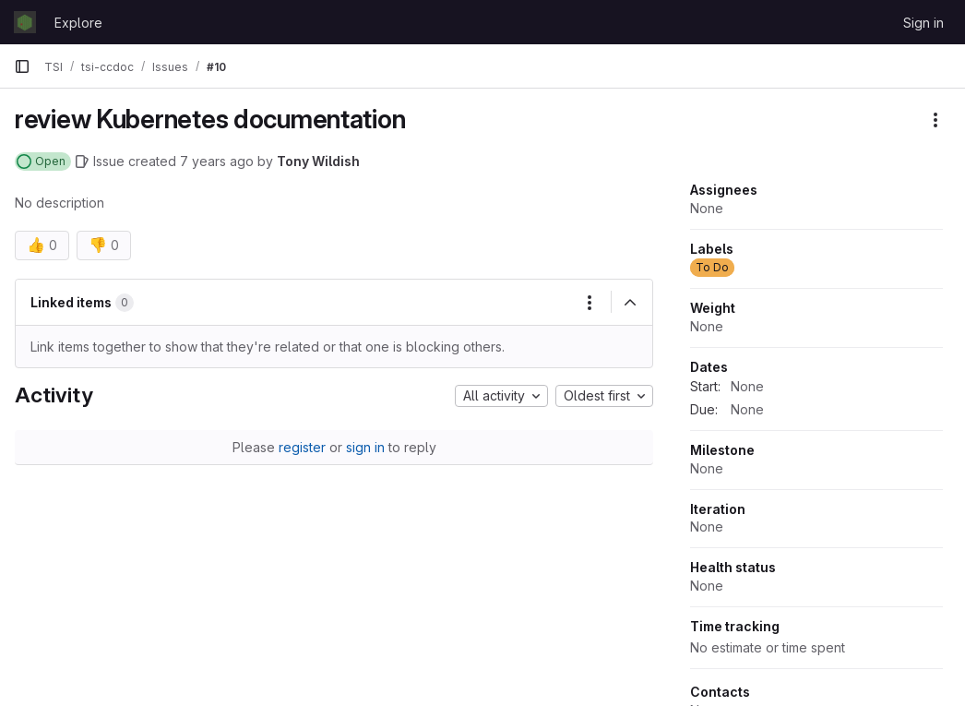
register (302, 447)
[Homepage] (25, 22)
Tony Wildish (318, 161)
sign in (365, 447)
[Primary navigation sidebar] (22, 66)
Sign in (923, 22)
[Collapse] (630, 303)
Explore (78, 22)
